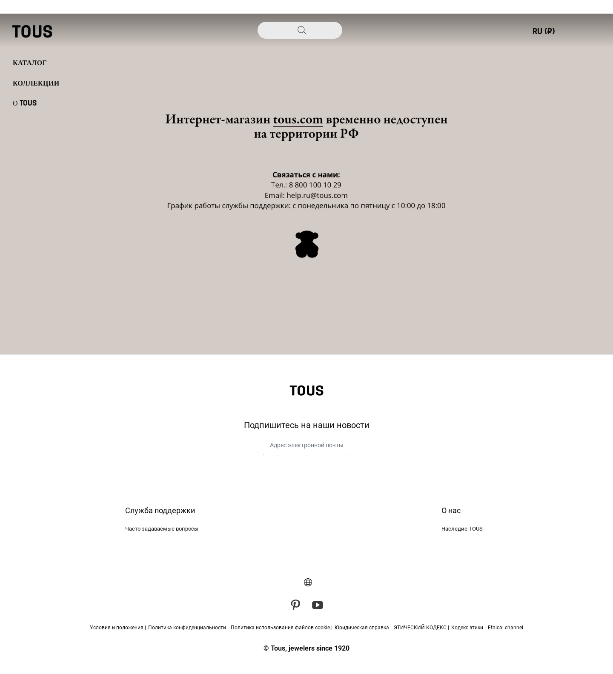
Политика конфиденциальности (187, 628)
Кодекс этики (467, 628)
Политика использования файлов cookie (281, 628)
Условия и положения (117, 628)
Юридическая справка (362, 628)
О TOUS (25, 103)
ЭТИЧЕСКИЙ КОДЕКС (421, 628)
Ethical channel (505, 628)
